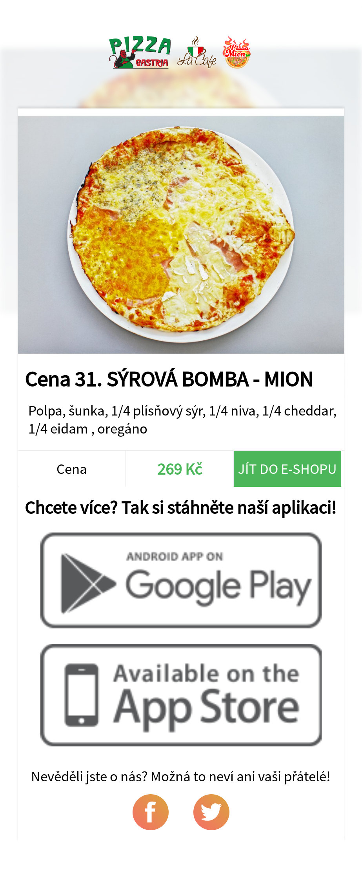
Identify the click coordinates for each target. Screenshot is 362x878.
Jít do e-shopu (287, 469)
